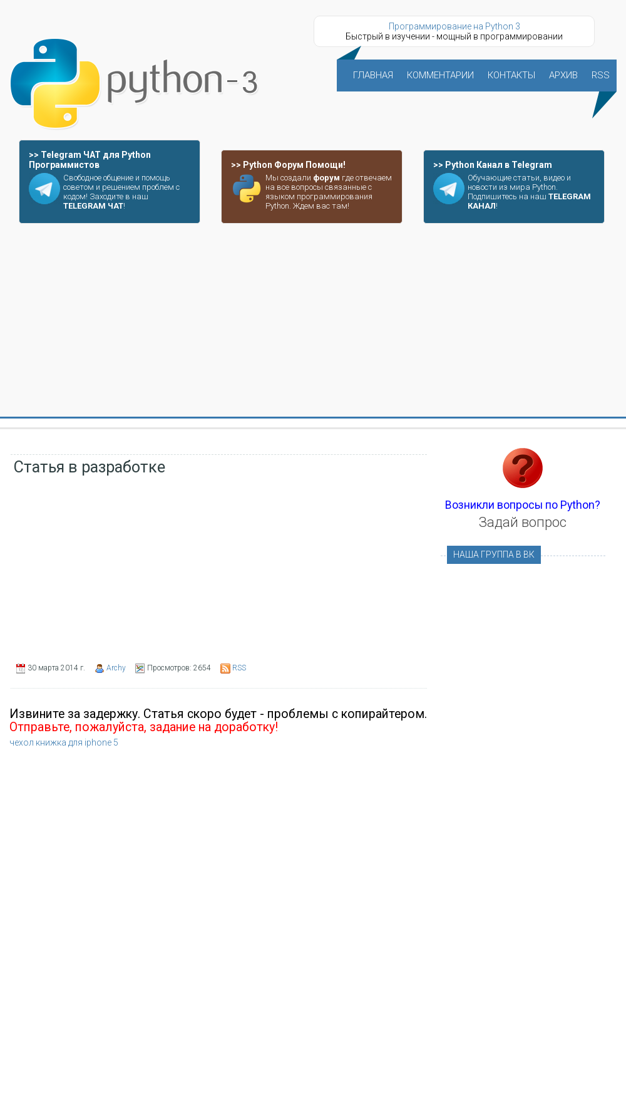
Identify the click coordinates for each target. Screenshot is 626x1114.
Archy (116, 668)
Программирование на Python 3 (454, 26)
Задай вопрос (523, 522)
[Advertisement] (313, 321)
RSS (239, 668)
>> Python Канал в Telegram (492, 165)
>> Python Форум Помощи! (288, 165)
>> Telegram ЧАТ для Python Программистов (90, 160)
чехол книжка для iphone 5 (63, 742)
